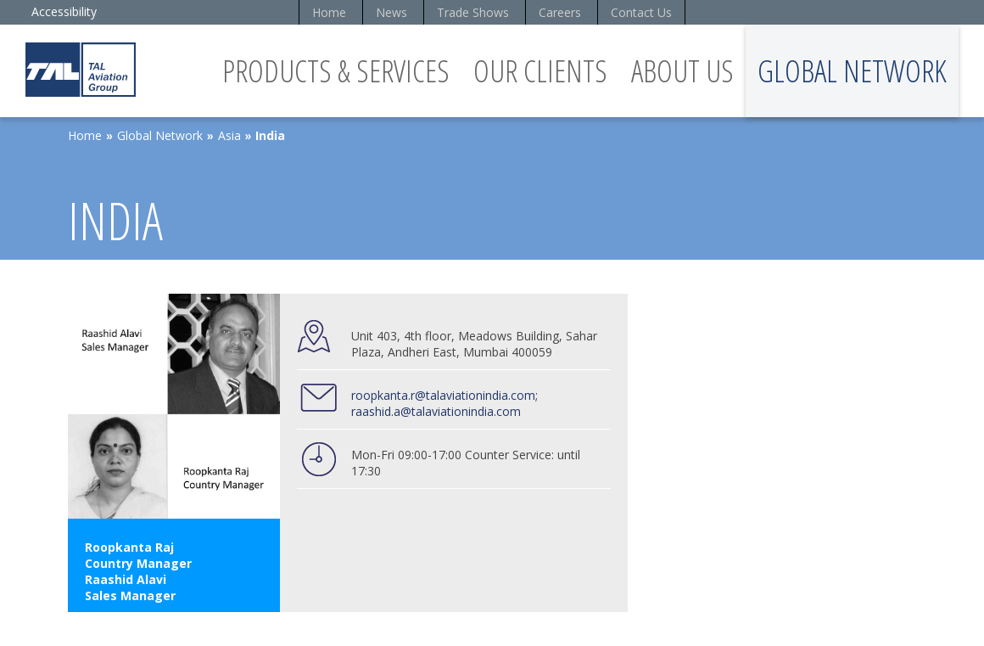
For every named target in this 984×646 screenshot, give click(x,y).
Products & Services (336, 71)
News (391, 12)
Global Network (852, 71)
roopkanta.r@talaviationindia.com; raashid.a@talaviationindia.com (444, 403)
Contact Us (641, 12)
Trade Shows (473, 12)
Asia (229, 135)
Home (329, 12)
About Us (682, 71)
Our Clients (540, 71)
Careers (560, 12)
